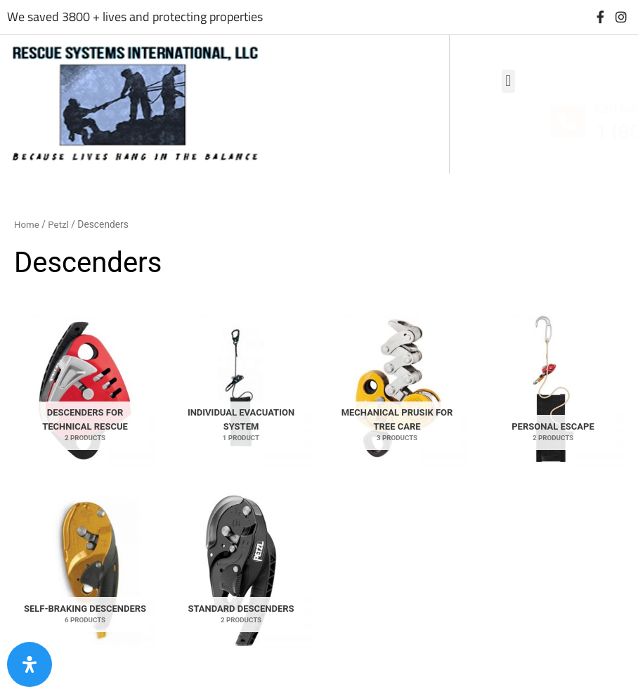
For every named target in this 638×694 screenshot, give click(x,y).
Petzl (60, 224)
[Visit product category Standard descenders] (241, 571)
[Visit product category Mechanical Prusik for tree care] (397, 389)
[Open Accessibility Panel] (29, 664)
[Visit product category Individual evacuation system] (241, 389)
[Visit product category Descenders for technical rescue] (85, 389)
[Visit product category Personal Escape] (553, 389)
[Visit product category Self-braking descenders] (85, 571)
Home (27, 224)
